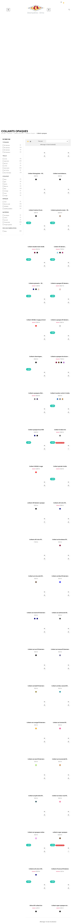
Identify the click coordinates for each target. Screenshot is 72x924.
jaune (12, 184)
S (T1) (12, 159)
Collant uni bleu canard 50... (60, 686)
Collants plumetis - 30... (36, 283)
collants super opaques (60, 832)
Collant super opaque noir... (60, 905)
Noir (12, 188)
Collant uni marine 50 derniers (36, 613)
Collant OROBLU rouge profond (36, 320)
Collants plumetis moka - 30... (60, 210)
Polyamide (12, 222)
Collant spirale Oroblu (60, 466)
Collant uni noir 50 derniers (36, 649)
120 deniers (12, 152)
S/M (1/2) (12, 161)
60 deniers (12, 150)
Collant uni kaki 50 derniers (36, 686)
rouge (12, 195)
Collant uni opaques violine (36, 832)
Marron (12, 186)
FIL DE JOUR (12, 204)
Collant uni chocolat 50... (36, 576)
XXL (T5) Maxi (12, 173)
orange (12, 191)
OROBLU (12, 206)
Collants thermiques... (36, 356)
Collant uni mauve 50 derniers (60, 649)
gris (12, 181)
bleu (12, 179)
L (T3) (12, 166)
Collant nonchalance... (60, 173)
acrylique (12, 215)
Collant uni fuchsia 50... (60, 722)
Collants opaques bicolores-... (60, 356)
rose (12, 193)
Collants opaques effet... (36, 393)
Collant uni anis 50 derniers (36, 759)
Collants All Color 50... (60, 503)
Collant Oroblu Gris (60, 430)
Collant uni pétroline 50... (36, 796)
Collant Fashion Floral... (36, 210)
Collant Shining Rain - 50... (36, 173)
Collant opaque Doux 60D (36, 430)
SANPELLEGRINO (12, 209)
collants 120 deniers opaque (36, 503)
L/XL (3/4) (12, 168)
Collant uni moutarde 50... (60, 759)
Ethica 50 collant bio (36, 905)
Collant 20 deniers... (60, 247)
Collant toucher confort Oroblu (60, 393)
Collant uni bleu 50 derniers (60, 576)
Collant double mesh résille (36, 247)
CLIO (12, 202)
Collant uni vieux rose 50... (60, 796)
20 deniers (12, 145)
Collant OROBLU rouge (36, 466)
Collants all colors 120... (36, 869)
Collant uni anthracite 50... (60, 613)
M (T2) (12, 163)
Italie (12, 231)
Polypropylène (12, 224)
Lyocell (12, 220)
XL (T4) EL (12, 170)
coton (12, 217)
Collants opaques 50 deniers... (60, 283)
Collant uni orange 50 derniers (36, 722)
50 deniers (12, 147)
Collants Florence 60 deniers (60, 869)
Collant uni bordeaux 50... (60, 539)
